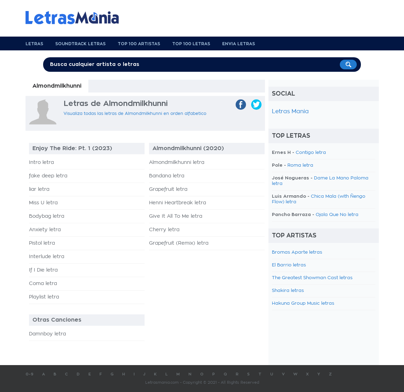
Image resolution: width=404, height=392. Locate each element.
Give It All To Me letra (175, 216)
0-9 (29, 374)
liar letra (39, 189)
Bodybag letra (46, 216)
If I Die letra (43, 270)
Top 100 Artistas (139, 44)
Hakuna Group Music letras (303, 303)
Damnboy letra (47, 334)
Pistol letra (42, 243)
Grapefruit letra (168, 189)
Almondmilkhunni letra (176, 162)
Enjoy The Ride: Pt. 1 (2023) (72, 148)
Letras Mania (290, 111)
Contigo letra (311, 152)
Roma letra (300, 165)
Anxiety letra (45, 229)
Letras (34, 44)
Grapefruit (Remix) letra (178, 243)
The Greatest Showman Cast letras (312, 278)
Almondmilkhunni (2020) (188, 148)
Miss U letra (43, 202)
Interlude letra (46, 256)
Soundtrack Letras (80, 44)
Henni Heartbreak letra (177, 202)
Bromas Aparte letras (297, 252)
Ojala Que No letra (337, 215)
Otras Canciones (56, 320)
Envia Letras (238, 44)
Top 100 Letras (191, 44)
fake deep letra (48, 176)
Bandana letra (166, 176)
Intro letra (41, 162)
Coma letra (43, 283)
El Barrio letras (289, 265)
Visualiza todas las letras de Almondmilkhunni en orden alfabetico (134, 113)
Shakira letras (288, 290)
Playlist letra (44, 297)
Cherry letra (164, 229)
